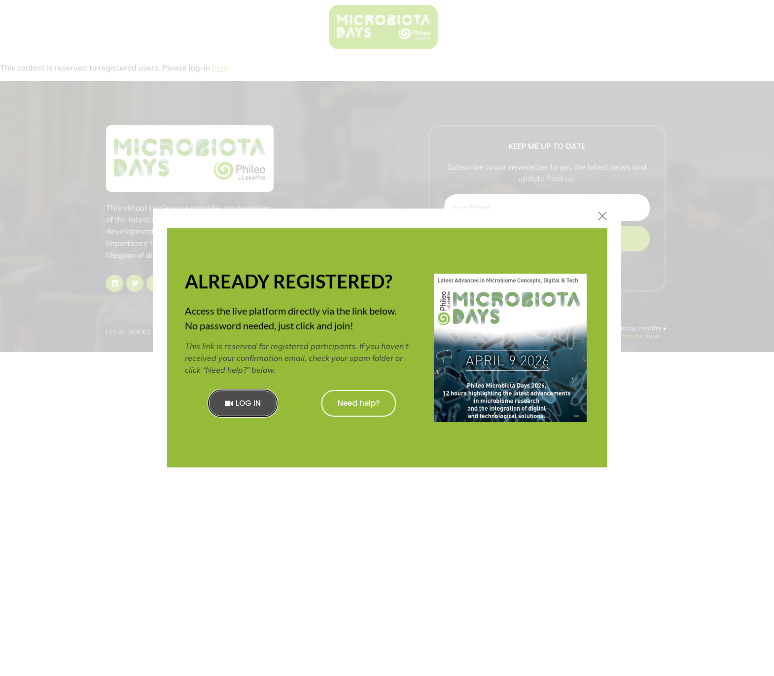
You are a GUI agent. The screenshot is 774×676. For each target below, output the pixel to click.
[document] (387, 338)
